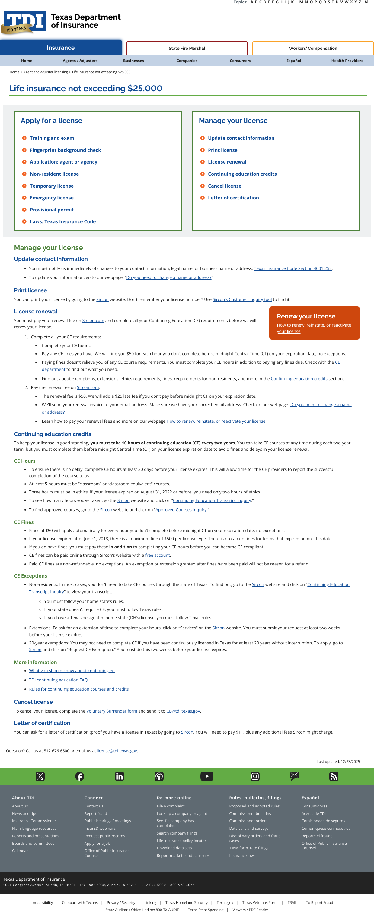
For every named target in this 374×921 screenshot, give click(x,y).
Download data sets (174, 848)
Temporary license (52, 186)
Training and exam (52, 138)
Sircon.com (93, 321)
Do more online (174, 798)
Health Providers (347, 60)
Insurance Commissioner (34, 820)
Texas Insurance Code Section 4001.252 (293, 268)
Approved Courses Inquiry (181, 510)
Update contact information (241, 138)
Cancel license (224, 186)
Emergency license (52, 197)
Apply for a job (97, 843)
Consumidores (314, 806)
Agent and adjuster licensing (46, 72)
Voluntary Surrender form (111, 711)
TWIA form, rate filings (248, 848)
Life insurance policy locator (181, 840)
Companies (187, 60)
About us (20, 806)
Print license (223, 150)
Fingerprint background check (65, 150)
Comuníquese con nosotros (326, 828)
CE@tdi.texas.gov (183, 711)
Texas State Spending (206, 909)
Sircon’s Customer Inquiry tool (242, 299)
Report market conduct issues (183, 855)
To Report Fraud (319, 902)
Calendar (20, 850)
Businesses (133, 60)
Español (293, 60)
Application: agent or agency (63, 161)
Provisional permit (52, 209)
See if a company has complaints (175, 823)
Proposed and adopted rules (254, 806)
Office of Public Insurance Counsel (107, 853)
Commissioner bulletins (250, 813)
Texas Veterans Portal (260, 902)
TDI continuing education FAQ (58, 680)
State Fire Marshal (187, 48)
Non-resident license (54, 174)
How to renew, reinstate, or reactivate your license (216, 421)
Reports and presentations (35, 835)
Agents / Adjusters (80, 60)
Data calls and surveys (248, 828)
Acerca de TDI (314, 813)
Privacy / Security (121, 902)
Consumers (240, 60)
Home (26, 60)
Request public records (105, 835)
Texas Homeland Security (186, 902)
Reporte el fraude (317, 835)
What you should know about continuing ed (72, 671)
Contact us (94, 806)
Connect (94, 798)
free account (157, 555)
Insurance (61, 47)
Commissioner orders (248, 820)
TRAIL (292, 902)
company (183, 813)
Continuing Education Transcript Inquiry (212, 500)
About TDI (23, 798)
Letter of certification (233, 197)
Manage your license (233, 121)
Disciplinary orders (245, 835)
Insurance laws (242, 855)
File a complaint (171, 806)
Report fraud (96, 813)
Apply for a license (51, 121)
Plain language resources (34, 828)
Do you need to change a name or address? (169, 277)
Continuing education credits (242, 174)
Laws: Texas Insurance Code (63, 221)
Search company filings (177, 833)
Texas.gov (225, 902)
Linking (150, 902)
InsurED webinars (100, 828)
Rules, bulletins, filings (255, 798)
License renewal (227, 161)
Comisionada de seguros (323, 820)
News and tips (24, 813)
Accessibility (43, 902)
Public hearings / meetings (108, 820)
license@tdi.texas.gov (117, 750)
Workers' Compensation (313, 48)
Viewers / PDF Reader (250, 909)
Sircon (102, 299)
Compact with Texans (79, 902)
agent (202, 813)
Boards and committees (33, 843)
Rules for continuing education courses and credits (79, 689)
